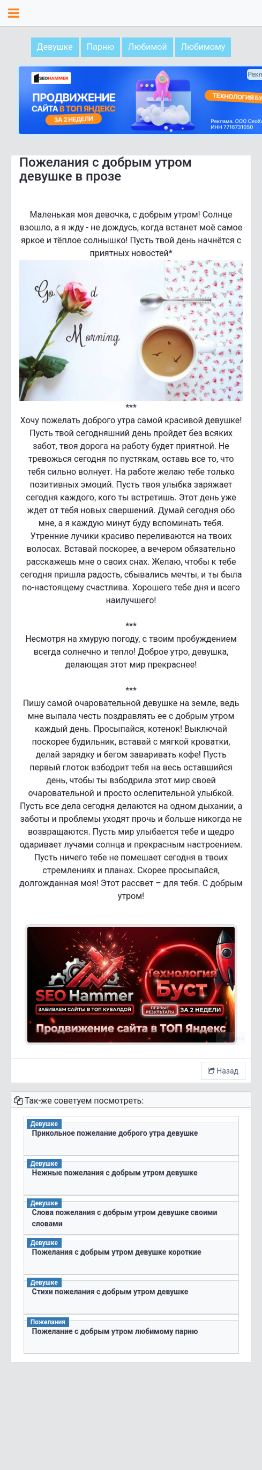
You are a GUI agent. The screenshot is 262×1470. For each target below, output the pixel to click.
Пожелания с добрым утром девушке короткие (116, 1252)
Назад (223, 1071)
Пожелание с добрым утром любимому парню (115, 1331)
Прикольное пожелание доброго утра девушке (115, 1133)
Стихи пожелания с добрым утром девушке (110, 1291)
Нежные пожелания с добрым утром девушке (115, 1172)
